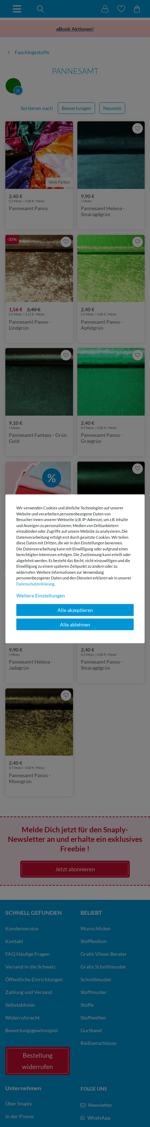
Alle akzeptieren (75, 610)
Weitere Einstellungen (40, 596)
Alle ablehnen (75, 624)
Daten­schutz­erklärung (35, 583)
